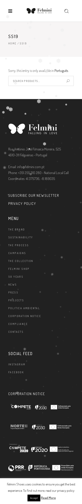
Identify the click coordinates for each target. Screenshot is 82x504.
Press (13, 292)
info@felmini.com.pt (30, 167)
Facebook (16, 372)
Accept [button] (34, 498)
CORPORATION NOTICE (26, 394)
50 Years (15, 276)
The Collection (20, 261)
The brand (16, 229)
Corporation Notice (24, 316)
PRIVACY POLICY (22, 203)
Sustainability (20, 237)
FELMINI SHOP (19, 268)
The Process (18, 245)
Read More (48, 498)
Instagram (17, 364)
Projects (16, 300)
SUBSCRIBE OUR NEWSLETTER (33, 195)
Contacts (16, 331)
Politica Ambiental (24, 308)
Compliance (18, 324)
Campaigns (17, 253)
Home (12, 43)
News (12, 284)
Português (61, 70)
